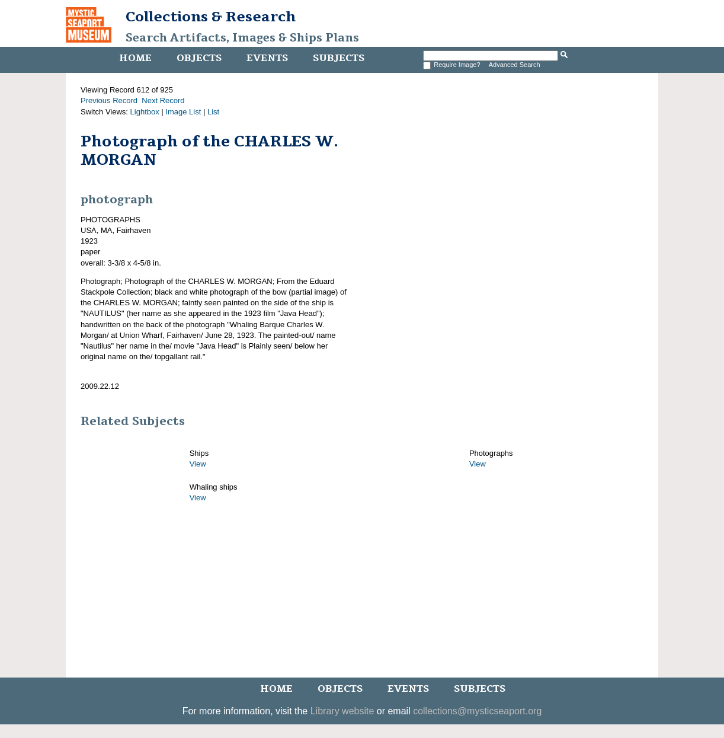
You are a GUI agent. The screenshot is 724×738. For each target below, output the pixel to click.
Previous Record (109, 100)
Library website (342, 711)
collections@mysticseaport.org (477, 711)
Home (135, 58)
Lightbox (144, 111)
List (213, 111)
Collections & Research (211, 16)
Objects (199, 58)
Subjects (338, 58)
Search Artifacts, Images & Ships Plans (242, 38)
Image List (183, 111)
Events (267, 58)
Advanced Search (514, 64)
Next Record (163, 100)
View (198, 463)
